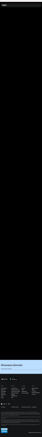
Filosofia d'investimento (14, 395)
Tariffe (2, 397)
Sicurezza (34, 394)
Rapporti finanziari (15, 393)
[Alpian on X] (6, 403)
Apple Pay (3, 393)
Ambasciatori (24, 391)
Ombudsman (34, 407)
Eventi (22, 389)
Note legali (3, 407)
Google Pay (3, 394)
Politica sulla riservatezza (26, 407)
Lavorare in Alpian (25, 393)
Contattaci (34, 391)
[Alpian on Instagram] (8, 403)
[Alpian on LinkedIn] (4, 403)
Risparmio (3, 389)
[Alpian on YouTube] (1, 403)
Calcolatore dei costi (15, 389)
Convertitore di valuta (15, 391)
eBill (2, 396)
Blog (12, 397)
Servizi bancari (4, 388)
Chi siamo (23, 388)
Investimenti (3, 391)
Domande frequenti (36, 392)
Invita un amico (14, 388)
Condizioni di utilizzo (15, 407)
